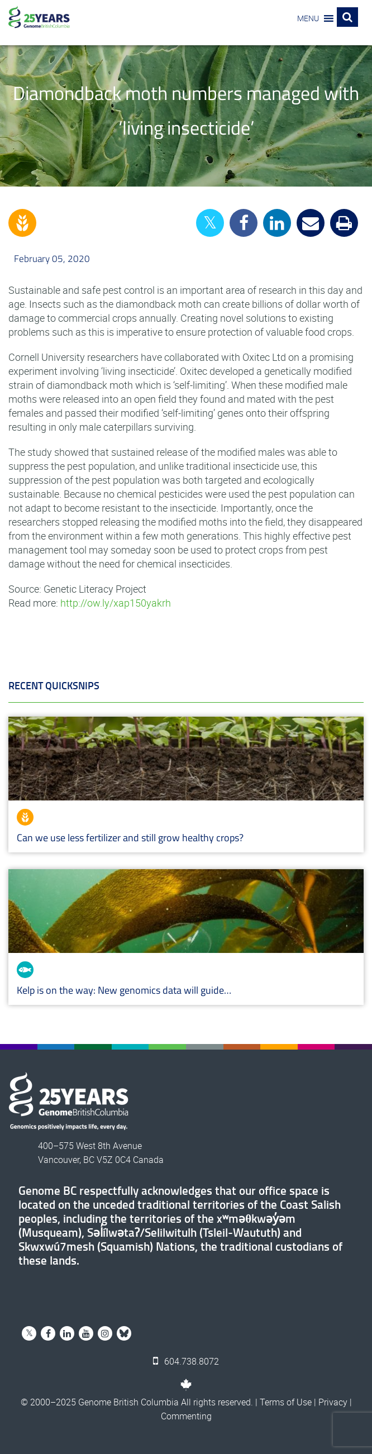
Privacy (332, 1402)
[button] (308, 18)
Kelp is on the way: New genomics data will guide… (124, 990)
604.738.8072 (186, 1361)
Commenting (186, 1416)
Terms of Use (286, 1402)
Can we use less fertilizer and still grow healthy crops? (130, 837)
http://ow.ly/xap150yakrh (115, 602)
